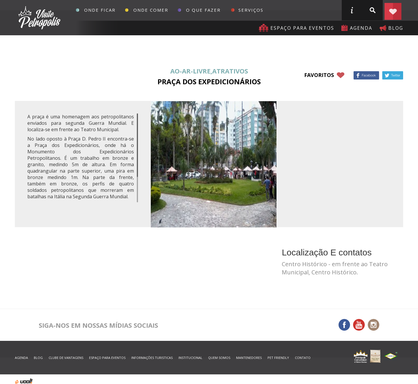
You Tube (359, 325)
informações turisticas (351, 10)
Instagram (373, 325)
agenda (361, 28)
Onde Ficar (100, 10)
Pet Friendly (278, 357)
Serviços (250, 10)
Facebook (366, 75)
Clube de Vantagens (66, 357)
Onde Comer (150, 10)
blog (395, 28)
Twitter (392, 75)
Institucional (190, 357)
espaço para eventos (107, 357)
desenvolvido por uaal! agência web (24, 381)
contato (303, 357)
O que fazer (203, 10)
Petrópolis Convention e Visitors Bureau (38, 17)
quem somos (219, 357)
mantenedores (249, 357)
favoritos (319, 74)
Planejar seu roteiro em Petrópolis (393, 10)
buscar (372, 10)
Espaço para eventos (302, 28)
